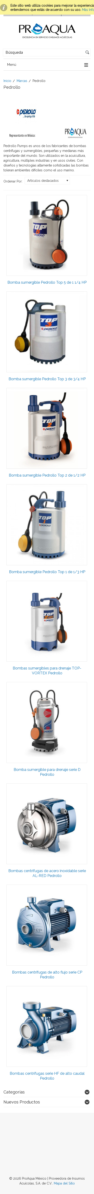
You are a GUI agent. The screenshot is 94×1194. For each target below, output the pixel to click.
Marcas (22, 81)
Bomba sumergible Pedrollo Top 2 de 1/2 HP (47, 475)
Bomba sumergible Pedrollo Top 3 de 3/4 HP (47, 379)
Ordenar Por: (12, 181)
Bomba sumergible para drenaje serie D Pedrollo (47, 772)
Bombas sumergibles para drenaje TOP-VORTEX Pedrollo (47, 670)
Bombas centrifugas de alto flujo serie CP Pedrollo (47, 974)
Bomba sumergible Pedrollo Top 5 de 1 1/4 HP (47, 282)
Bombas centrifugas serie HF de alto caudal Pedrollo (47, 1076)
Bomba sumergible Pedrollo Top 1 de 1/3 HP (47, 572)
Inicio (7, 81)
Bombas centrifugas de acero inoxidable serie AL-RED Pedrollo (47, 873)
